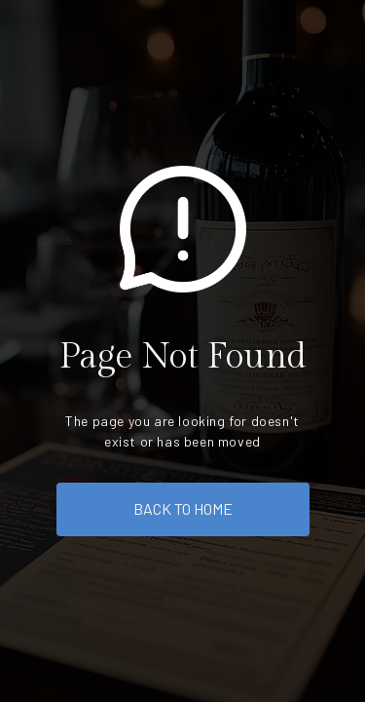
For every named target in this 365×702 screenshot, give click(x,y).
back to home (183, 508)
